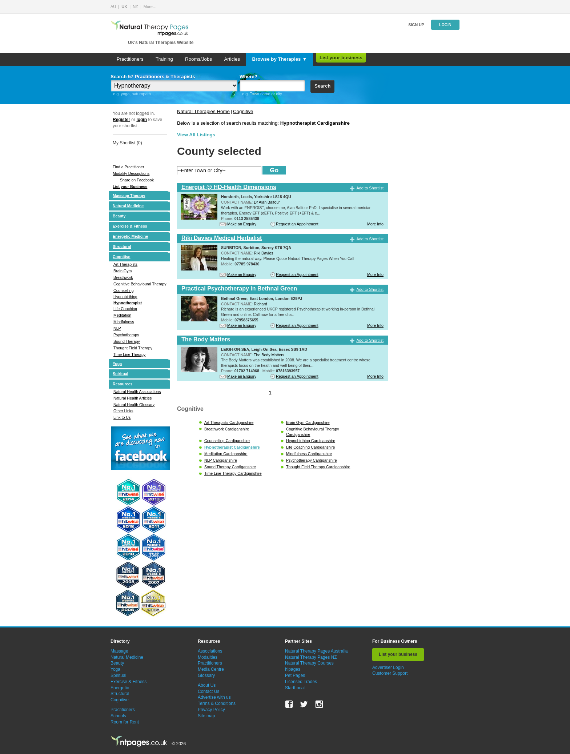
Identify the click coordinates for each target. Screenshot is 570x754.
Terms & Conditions (217, 703)
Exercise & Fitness (130, 226)
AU (113, 6)
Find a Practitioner (128, 167)
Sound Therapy (126, 341)
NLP (117, 328)
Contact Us (208, 691)
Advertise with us (214, 697)
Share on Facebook (137, 180)
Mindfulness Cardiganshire (309, 454)
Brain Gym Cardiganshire (308, 422)
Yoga (117, 363)
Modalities (207, 657)
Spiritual (120, 374)
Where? (248, 76)
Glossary (206, 675)
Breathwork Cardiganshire (226, 429)
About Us (207, 685)
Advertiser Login (388, 667)
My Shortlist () (127, 142)
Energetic (120, 687)
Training (164, 59)
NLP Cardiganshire (220, 460)
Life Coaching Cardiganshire (310, 447)
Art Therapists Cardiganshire (228, 422)
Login (445, 25)
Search (322, 86)
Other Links (123, 411)
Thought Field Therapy (132, 348)
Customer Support (390, 673)
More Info (375, 224)
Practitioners (130, 59)
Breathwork (123, 277)
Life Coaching (125, 308)
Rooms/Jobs (198, 59)
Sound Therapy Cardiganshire (230, 467)
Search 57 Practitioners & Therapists (153, 76)
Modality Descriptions (131, 173)
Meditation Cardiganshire (225, 454)
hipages (292, 669)
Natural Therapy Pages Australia (316, 651)
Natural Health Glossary (133, 404)
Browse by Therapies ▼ (279, 59)
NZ (135, 6)
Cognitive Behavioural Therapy (139, 284)
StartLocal (295, 687)
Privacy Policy (211, 709)
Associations (210, 651)
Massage (119, 651)
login (141, 119)
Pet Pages (295, 675)
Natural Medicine (128, 206)
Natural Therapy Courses (309, 663)
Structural (122, 246)
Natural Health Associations (137, 391)
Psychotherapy (126, 335)
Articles (232, 59)
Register (121, 119)
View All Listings (196, 134)
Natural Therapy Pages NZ (311, 657)
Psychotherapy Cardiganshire (311, 460)
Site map (206, 715)
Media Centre (211, 669)
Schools (118, 715)
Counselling (123, 290)
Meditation (122, 315)
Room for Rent (125, 722)
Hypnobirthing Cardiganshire (310, 440)
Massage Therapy (129, 195)
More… (150, 6)
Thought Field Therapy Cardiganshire (318, 467)
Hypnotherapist (127, 303)
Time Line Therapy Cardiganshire (233, 473)
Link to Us (122, 417)
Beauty (119, 216)
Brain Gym (122, 271)
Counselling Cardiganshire (227, 440)
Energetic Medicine (130, 236)
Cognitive (122, 256)
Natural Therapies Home (203, 111)
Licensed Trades (301, 681)
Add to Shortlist (370, 188)
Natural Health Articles (132, 398)
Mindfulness (123, 322)
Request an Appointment (297, 224)
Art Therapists (125, 264)
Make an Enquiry (241, 224)
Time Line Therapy (129, 354)
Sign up (416, 25)
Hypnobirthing (125, 296)
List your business (341, 57)
